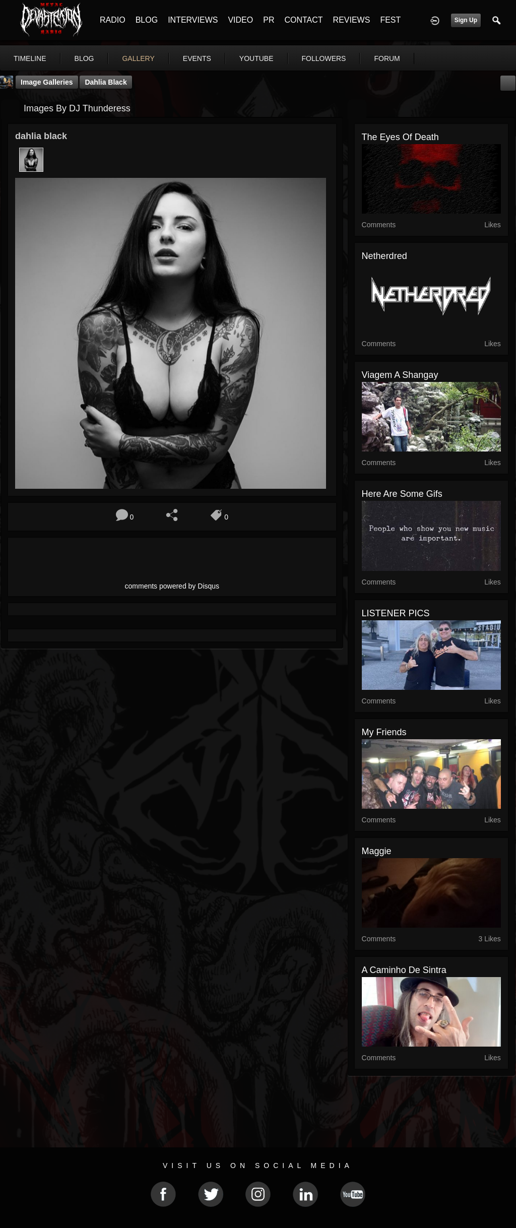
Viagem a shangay (400, 375)
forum (387, 58)
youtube (256, 58)
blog (84, 58)
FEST (390, 20)
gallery (138, 58)
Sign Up (466, 20)
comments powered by (172, 586)
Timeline (30, 58)
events (197, 58)
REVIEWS (351, 20)
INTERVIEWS (193, 20)
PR (268, 20)
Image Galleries (47, 82)
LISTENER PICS (396, 613)
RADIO (112, 20)
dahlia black (105, 82)
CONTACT (303, 20)
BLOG (147, 20)
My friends (384, 732)
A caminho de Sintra (404, 970)
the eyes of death (400, 137)
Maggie (377, 851)
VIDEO (240, 20)
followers (324, 58)
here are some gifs (402, 494)
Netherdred (384, 256)
